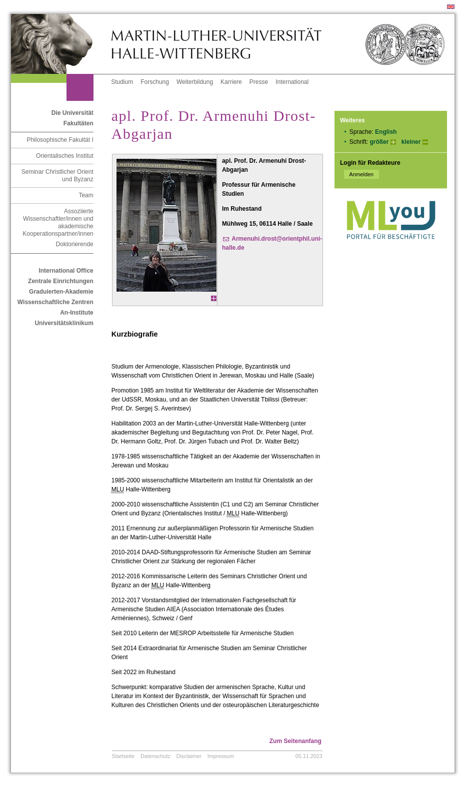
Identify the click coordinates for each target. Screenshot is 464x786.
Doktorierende (74, 244)
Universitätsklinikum (63, 323)
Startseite (123, 756)
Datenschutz (155, 756)
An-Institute (77, 312)
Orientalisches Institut (65, 155)
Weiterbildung (194, 81)
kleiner (411, 141)
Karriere (231, 81)
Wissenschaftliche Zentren (56, 302)
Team (85, 195)
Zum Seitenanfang (296, 741)
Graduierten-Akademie (61, 291)
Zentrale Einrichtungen (61, 281)
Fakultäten (79, 123)
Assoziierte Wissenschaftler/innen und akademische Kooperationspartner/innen (57, 222)
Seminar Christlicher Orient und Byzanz (58, 175)
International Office (65, 270)
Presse (259, 81)
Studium (122, 81)
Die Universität (73, 112)
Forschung (154, 81)
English (385, 131)
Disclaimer (189, 756)
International (292, 81)
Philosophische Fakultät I (59, 139)
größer (379, 141)
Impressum (221, 756)
